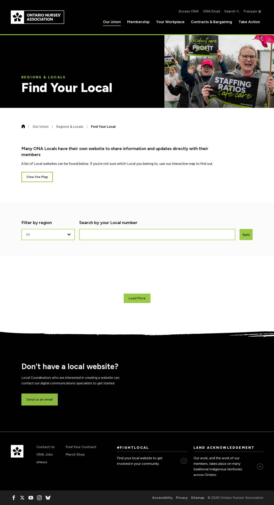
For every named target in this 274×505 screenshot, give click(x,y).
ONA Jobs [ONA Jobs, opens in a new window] (44, 454)
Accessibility (162, 498)
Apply (246, 234)
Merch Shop (75, 454)
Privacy (182, 498)
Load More (137, 298)
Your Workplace (170, 21)
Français (250, 11)
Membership (138, 21)
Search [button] (229, 11)
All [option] (28, 234)
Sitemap (197, 498)
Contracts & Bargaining (211, 21)
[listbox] (48, 234)
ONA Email (211, 11)
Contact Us (45, 447)
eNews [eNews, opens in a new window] (41, 462)
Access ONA (189, 11)
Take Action (249, 21)
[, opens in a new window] (14, 498)
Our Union (112, 21)
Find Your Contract (81, 447)
